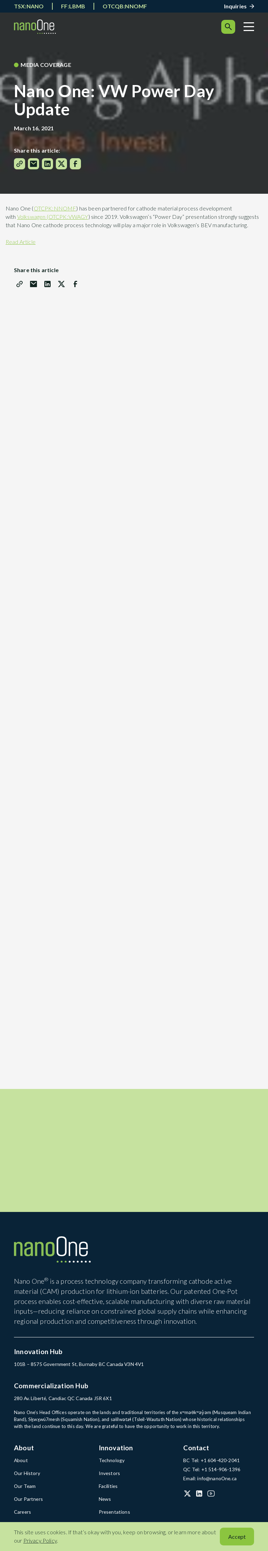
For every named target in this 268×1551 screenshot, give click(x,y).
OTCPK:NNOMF (55, 208)
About (20, 1465)
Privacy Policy (40, 1540)
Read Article (21, 241)
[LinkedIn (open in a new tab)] (199, 1498)
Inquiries (235, 6)
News (105, 1503)
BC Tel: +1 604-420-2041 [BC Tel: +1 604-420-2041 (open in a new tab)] (210, 1465)
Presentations (113, 1515)
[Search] (228, 27)
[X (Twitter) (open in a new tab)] (187, 1498)
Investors (108, 1478)
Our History (26, 1478)
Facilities (108, 1490)
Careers (22, 1515)
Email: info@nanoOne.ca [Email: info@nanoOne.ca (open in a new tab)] (208, 1482)
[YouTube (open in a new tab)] (211, 1498)
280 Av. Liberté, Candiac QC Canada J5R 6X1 (61, 1403)
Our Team (24, 1490)
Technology (111, 1465)
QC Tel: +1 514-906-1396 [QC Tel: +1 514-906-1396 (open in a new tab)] (211, 1474)
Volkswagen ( (33, 216)
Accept (237, 1536)
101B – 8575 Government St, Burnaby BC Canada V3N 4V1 (76, 1370)
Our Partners (27, 1503)
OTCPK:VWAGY (68, 216)
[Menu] (249, 27)
